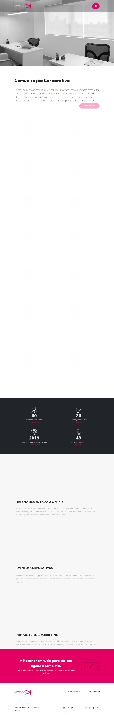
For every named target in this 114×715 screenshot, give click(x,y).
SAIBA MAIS (90, 666)
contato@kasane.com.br (74, 708)
